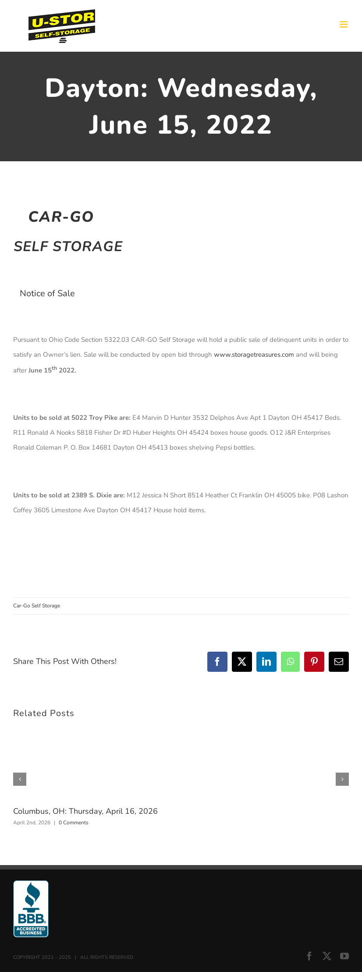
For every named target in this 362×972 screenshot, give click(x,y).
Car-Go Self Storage (36, 605)
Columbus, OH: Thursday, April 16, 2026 (85, 811)
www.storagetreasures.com (254, 354)
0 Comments (74, 822)
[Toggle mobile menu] (344, 24)
